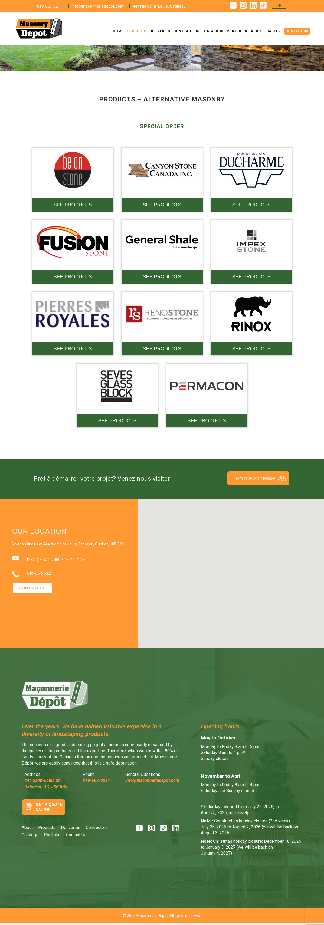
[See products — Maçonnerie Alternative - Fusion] (72, 252)
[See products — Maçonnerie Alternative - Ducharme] (251, 180)
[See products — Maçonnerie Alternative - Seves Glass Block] (117, 395)
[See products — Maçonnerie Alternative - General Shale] (162, 252)
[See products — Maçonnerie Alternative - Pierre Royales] (72, 323)
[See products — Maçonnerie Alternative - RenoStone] (162, 323)
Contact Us (32, 588)
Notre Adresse (255, 478)
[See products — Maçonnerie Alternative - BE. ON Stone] (72, 180)
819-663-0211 (49, 6)
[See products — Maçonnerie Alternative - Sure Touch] (206, 395)
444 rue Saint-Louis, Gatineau (159, 6)
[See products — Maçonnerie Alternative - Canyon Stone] (162, 180)
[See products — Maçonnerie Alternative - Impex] (251, 252)
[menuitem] (279, 5)
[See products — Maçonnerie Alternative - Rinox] (251, 323)
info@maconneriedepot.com (97, 6)
